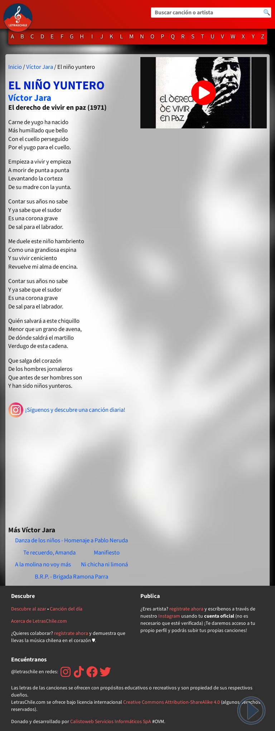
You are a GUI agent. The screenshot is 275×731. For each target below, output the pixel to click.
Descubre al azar (28, 609)
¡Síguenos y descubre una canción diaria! (66, 410)
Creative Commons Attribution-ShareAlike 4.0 (171, 702)
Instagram (169, 616)
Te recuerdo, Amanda (49, 552)
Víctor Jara (39, 67)
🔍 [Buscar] (266, 12)
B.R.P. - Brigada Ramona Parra (71, 576)
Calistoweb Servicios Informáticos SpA (110, 721)
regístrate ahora (71, 633)
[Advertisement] (71, 469)
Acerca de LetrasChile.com (39, 621)
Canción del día (66, 609)
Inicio (15, 67)
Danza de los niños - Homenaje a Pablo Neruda (71, 540)
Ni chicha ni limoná (104, 564)
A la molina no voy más (43, 564)
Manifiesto (107, 552)
